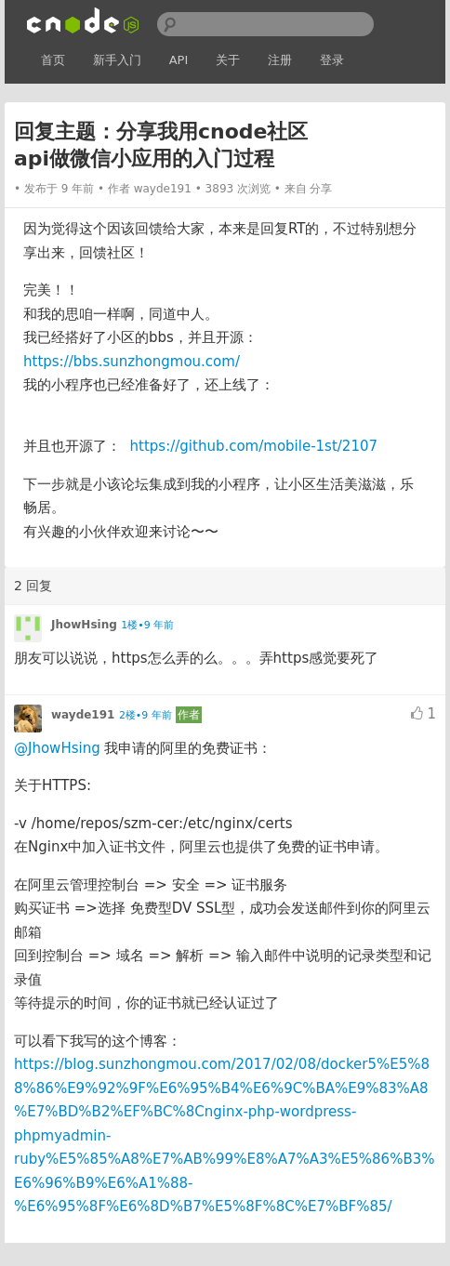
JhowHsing (84, 624)
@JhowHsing (57, 748)
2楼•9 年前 (145, 715)
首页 (53, 60)
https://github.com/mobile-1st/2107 (253, 446)
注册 (280, 60)
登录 (332, 60)
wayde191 (163, 188)
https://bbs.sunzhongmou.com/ (131, 361)
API (179, 60)
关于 (228, 60)
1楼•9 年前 (147, 625)
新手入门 (117, 60)
